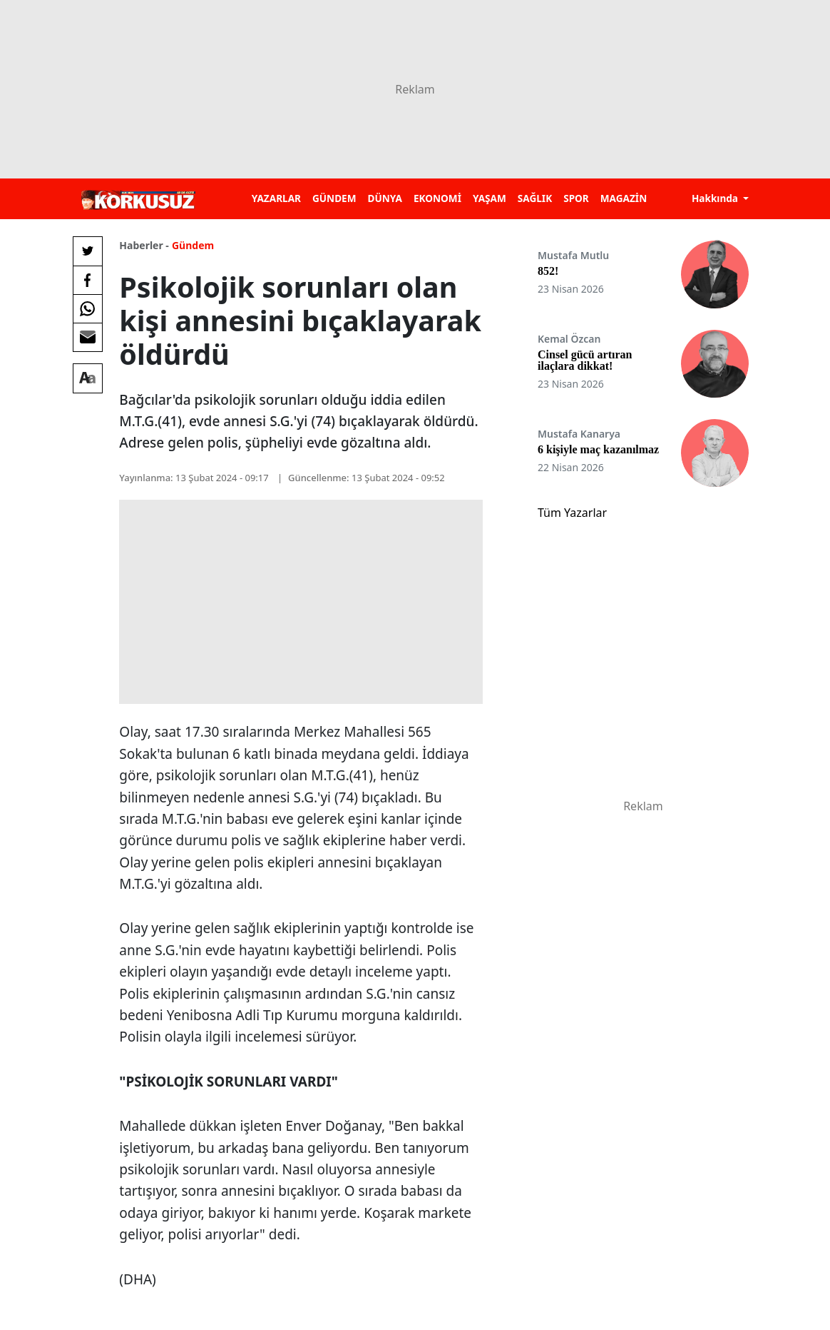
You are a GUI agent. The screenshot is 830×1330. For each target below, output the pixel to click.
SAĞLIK (535, 198)
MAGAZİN (623, 198)
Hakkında (716, 198)
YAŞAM (489, 198)
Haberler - (143, 245)
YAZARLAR (276, 198)
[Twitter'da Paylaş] (87, 251)
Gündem (193, 245)
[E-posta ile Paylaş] (87, 337)
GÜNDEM (334, 198)
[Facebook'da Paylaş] (87, 280)
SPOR (576, 198)
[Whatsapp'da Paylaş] (87, 308)
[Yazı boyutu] (87, 378)
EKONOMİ (437, 198)
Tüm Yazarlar (572, 512)
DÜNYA (385, 198)
